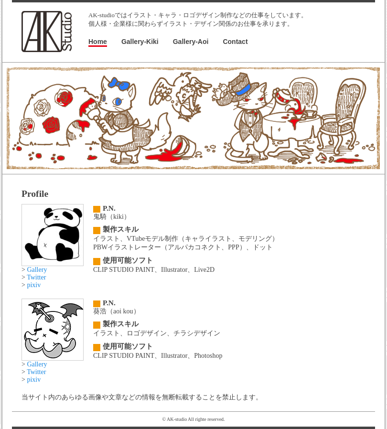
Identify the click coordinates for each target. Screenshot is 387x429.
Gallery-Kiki (140, 41)
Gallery (37, 269)
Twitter (36, 277)
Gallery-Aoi (191, 41)
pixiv (34, 285)
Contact (235, 41)
